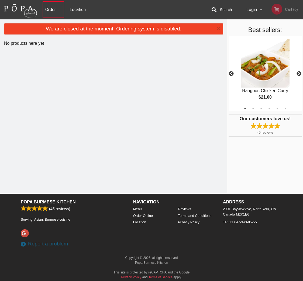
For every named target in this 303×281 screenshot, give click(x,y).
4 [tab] (269, 108)
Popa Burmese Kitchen (48, 202)
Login (251, 9)
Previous (231, 74)
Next (299, 74)
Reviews (184, 209)
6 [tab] (285, 108)
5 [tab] (277, 108)
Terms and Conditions (194, 216)
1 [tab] (245, 108)
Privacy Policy (188, 222)
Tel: (240, 222)
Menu (137, 209)
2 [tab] (253, 108)
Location (78, 9)
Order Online (51, 13)
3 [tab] (261, 108)
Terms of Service (161, 277)
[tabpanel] (265, 74)
